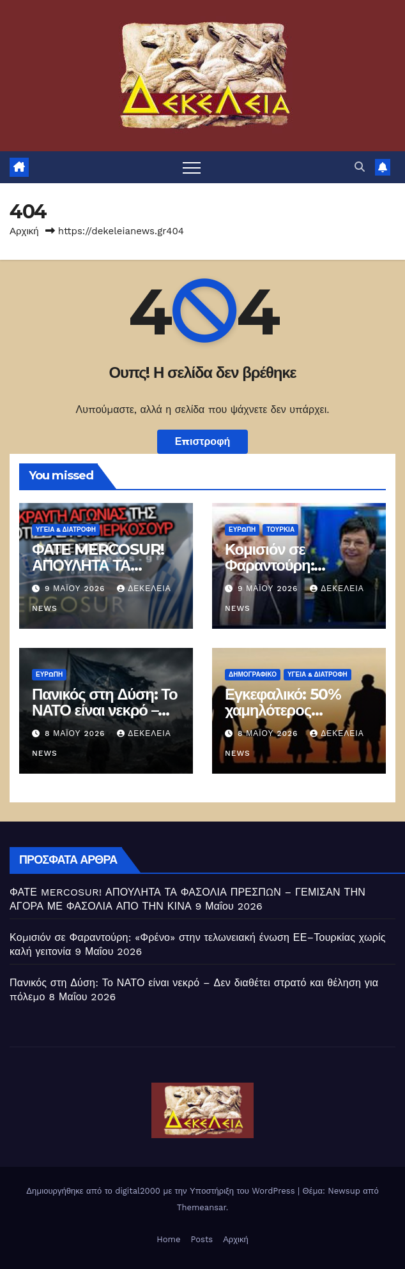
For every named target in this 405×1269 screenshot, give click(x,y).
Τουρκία (280, 529)
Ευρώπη (242, 529)
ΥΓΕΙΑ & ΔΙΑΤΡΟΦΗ (66, 529)
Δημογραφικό (253, 674)
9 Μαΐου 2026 (76, 588)
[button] (360, 167)
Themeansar (201, 1207)
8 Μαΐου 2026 (76, 733)
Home (168, 1239)
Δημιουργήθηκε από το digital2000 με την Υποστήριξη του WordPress (162, 1191)
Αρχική (24, 231)
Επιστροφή (203, 441)
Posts (201, 1239)
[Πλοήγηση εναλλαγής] (191, 167)
